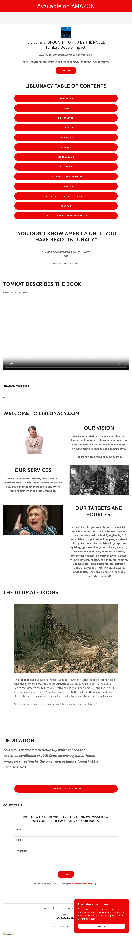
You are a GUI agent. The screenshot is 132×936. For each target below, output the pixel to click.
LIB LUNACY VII (66, 157)
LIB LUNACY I (66, 98)
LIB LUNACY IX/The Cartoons (66, 176)
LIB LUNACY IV (66, 127)
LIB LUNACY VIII (66, 167)
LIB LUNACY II (66, 108)
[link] (66, 32)
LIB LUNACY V (66, 137)
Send (66, 874)
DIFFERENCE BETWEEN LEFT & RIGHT (66, 196)
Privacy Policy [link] (74, 884)
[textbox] (66, 829)
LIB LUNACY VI (66, 147)
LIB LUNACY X (66, 186)
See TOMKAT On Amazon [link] (66, 926)
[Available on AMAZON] (66, 6)
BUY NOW (66, 70)
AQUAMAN (66, 206)
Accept (101, 926)
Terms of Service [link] (87, 884)
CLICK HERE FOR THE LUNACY (66, 789)
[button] (6, 18)
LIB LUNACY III (66, 118)
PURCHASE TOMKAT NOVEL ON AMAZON (66, 215)
